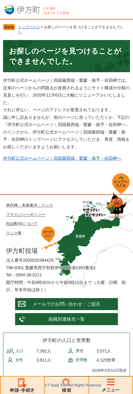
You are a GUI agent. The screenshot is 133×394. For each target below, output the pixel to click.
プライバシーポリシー (25, 214)
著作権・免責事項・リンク (29, 205)
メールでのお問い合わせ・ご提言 (66, 303)
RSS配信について (22, 223)
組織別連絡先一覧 (67, 319)
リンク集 (14, 233)
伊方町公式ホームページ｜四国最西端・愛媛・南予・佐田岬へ (62, 158)
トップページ (29, 27)
